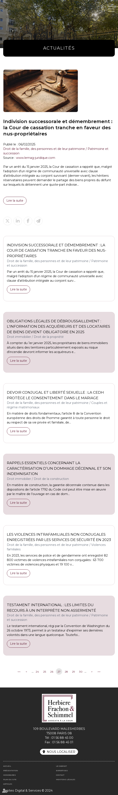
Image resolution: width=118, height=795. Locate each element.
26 (51, 671)
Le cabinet (61, 766)
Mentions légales (65, 779)
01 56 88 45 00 (62, 738)
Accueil (7, 766)
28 (66, 671)
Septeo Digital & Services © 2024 (28, 790)
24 (37, 671)
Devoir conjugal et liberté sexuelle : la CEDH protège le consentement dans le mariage (55, 395)
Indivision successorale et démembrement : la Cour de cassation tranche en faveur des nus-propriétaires (56, 250)
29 (73, 671)
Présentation (10, 770)
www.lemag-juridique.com (35, 158)
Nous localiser (61, 752)
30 (81, 671)
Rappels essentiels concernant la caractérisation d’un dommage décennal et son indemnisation (59, 468)
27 (59, 671)
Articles (7, 784)
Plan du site (9, 779)
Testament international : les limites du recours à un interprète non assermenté (51, 608)
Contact (60, 775)
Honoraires (9, 775)
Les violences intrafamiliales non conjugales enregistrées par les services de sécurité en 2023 (59, 537)
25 (44, 671)
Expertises (62, 770)
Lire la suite (14, 200)
